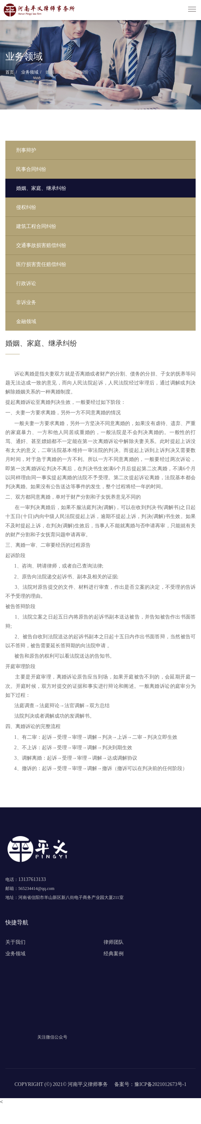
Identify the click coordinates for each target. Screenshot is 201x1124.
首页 (9, 72)
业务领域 (29, 72)
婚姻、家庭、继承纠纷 (66, 72)
